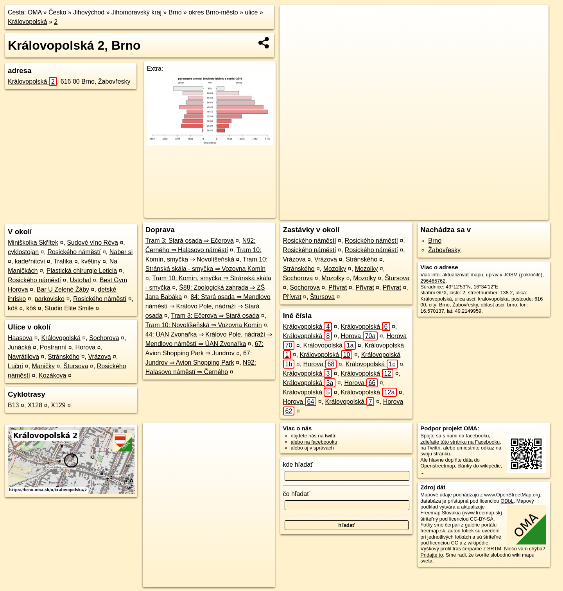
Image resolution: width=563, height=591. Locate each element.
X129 (58, 405)
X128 (35, 405)
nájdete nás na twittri (314, 436)
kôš (13, 308)
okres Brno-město (213, 12)
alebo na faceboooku (314, 442)
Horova (85, 347)
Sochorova (104, 338)
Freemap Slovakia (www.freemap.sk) (461, 513)
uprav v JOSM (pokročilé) (514, 275)
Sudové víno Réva (92, 242)
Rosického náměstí (73, 252)
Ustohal (80, 280)
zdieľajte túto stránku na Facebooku (460, 442)
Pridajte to (431, 555)
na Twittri (430, 448)
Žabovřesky (444, 250)
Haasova (20, 338)
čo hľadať (296, 494)
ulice (251, 12)
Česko (57, 12)
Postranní (53, 347)
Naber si (121, 252)
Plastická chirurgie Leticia (82, 270)
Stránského (63, 356)
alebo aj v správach (312, 448)
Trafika (63, 261)
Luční (15, 366)
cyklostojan (23, 252)
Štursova (75, 366)
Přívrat (337, 287)
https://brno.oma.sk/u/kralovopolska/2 (508, 213)
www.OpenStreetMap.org (512, 495)
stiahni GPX (433, 293)
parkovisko (49, 299)
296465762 (432, 281)
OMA (35, 12)
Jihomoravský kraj (136, 12)
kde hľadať (298, 464)
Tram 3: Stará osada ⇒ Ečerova (189, 240)
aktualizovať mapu (462, 275)
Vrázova (99, 356)
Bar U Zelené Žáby (63, 289)
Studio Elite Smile (69, 308)
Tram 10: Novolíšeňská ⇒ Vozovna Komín (203, 325)
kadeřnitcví (30, 261)
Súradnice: (432, 287)
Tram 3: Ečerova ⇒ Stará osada (215, 315)
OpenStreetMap (404, 213)
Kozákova (52, 375)
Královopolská (27, 21)
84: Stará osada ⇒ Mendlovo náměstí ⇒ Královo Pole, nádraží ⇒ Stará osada (208, 306)
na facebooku (474, 436)
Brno (175, 12)
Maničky (43, 366)
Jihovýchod (88, 12)
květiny (91, 261)
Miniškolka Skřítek (33, 242)
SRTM (494, 549)
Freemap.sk (444, 213)
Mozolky (334, 268)
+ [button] (293, 18)
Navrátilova (23, 356)
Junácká (19, 347)
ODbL (506, 501)
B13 (13, 405)
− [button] (293, 30)
